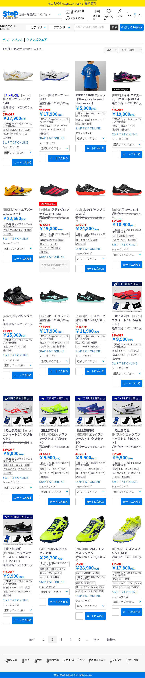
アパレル (17, 39)
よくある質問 (116, 661)
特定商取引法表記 (97, 661)
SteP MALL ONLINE (8, 27)
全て (6, 39)
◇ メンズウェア (36, 39)
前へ (32, 639)
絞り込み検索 (132, 27)
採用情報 (38, 661)
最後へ (111, 639)
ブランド (59, 27)
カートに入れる (23, 162)
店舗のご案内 (11, 661)
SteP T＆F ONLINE (15, 142)
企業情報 (25, 661)
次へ (97, 639)
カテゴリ (36, 27)
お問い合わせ (132, 661)
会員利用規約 (53, 661)
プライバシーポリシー (74, 661)
